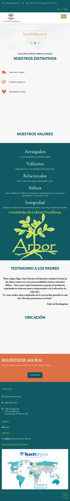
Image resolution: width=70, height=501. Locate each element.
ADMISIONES (35, 375)
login (58, 9)
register (65, 9)
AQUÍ (7, 439)
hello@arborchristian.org (13, 397)
